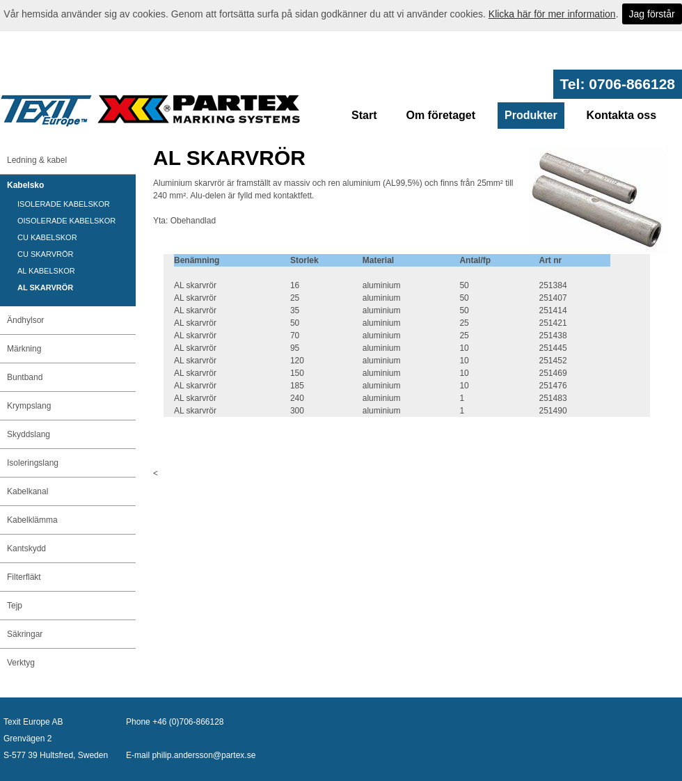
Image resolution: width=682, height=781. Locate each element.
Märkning (24, 349)
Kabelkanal (27, 491)
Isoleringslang (32, 463)
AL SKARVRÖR (45, 287)
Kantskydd (26, 548)
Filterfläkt (24, 577)
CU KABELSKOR (47, 237)
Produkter (531, 115)
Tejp (14, 605)
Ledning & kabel (37, 160)
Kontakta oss (621, 115)
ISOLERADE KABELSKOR (63, 204)
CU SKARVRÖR (45, 254)
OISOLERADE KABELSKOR (66, 220)
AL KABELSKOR (46, 271)
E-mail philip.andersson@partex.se (190, 755)
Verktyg (21, 663)
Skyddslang (28, 434)
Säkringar (24, 634)
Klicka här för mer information (552, 13)
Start (363, 115)
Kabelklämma (32, 520)
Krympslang (29, 406)
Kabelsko (25, 185)
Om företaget (440, 115)
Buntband (24, 377)
